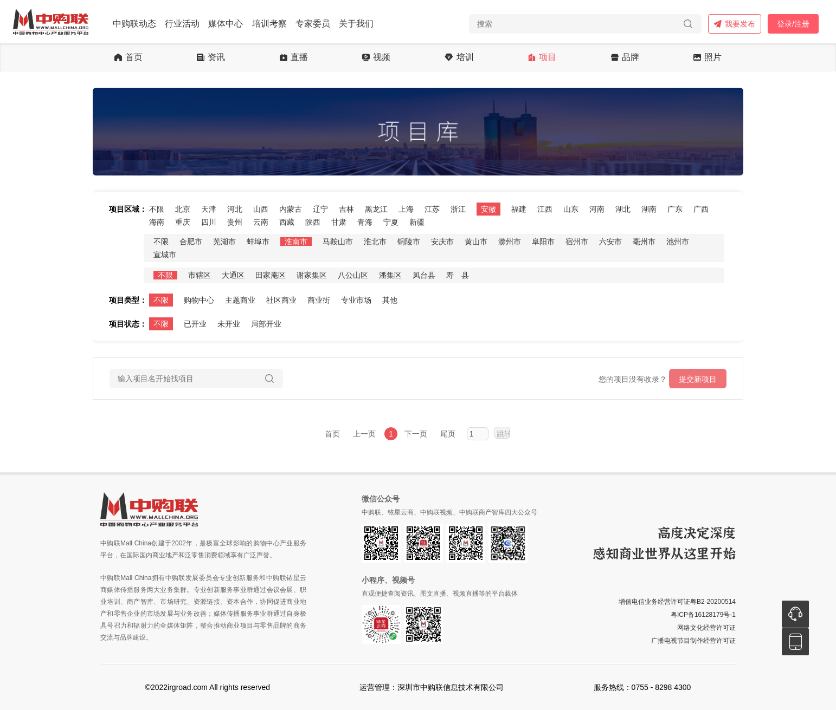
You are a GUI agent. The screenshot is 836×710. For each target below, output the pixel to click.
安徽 (488, 209)
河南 (597, 209)
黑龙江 (376, 209)
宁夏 (390, 222)
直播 (294, 57)
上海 (406, 209)
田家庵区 (270, 275)
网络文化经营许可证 (706, 627)
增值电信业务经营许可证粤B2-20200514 (677, 601)
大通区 (233, 275)
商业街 (318, 300)
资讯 (211, 57)
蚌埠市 (258, 241)
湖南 (649, 209)
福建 (518, 209)
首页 (128, 57)
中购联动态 (134, 23)
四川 (208, 222)
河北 (234, 209)
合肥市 (190, 241)
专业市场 (356, 300)
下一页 (415, 433)
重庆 (182, 222)
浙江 (458, 209)
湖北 (623, 209)
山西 (260, 209)
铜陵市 (408, 241)
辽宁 (320, 209)
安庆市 (442, 241)
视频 (376, 57)
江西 (544, 209)
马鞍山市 (338, 241)
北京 (182, 209)
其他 (389, 300)
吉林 (346, 209)
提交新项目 (698, 379)
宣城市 (164, 254)
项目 (542, 57)
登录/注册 (793, 23)
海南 (156, 222)
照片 (707, 57)
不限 (156, 209)
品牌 (625, 57)
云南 (260, 222)
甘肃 (338, 222)
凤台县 (424, 275)
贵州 (234, 222)
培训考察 (269, 23)
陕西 (312, 222)
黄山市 (476, 241)
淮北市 (375, 241)
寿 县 (457, 275)
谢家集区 (312, 275)
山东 (570, 209)
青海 (364, 222)
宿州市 (576, 241)
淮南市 (296, 241)
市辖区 (199, 275)
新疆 (417, 222)
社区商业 (281, 300)
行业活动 (182, 23)
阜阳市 (543, 241)
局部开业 (266, 324)
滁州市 (509, 241)
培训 (459, 57)
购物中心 (199, 300)
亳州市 (644, 241)
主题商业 (240, 300)
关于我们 (356, 23)
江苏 (432, 209)
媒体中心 (225, 23)
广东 (675, 209)
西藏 (286, 222)
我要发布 (734, 23)
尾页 (447, 433)
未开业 (228, 324)
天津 (208, 209)
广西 (701, 209)
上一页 (364, 433)
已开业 (195, 324)
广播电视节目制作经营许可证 (693, 640)
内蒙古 (290, 209)
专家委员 (312, 23)
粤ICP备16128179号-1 (703, 614)
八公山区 (353, 275)
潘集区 (390, 275)
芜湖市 (224, 241)
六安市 (610, 241)
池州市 (677, 241)
